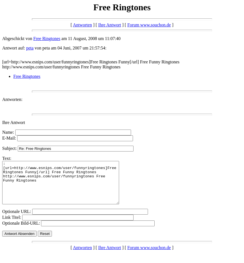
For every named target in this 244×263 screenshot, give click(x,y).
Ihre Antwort (109, 25)
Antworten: (12, 99)
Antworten (82, 25)
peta (30, 48)
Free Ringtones (46, 38)
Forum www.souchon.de (149, 25)
